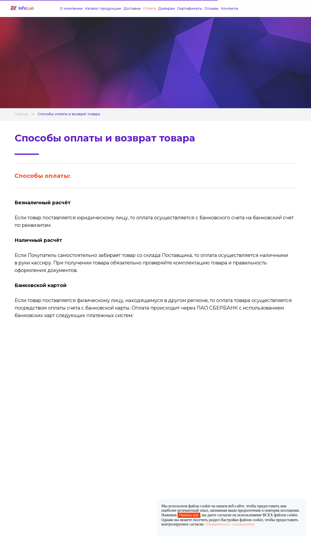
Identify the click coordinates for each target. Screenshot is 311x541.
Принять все (189, 515)
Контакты (215, 8)
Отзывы (197, 8)
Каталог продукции (88, 8)
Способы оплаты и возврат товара (69, 114)
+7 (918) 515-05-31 (288, 8)
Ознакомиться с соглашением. (230, 524)
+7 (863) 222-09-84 (257, 8)
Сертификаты (175, 8)
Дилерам (152, 8)
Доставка (117, 8)
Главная (21, 114)
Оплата (134, 8)
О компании (56, 8)
